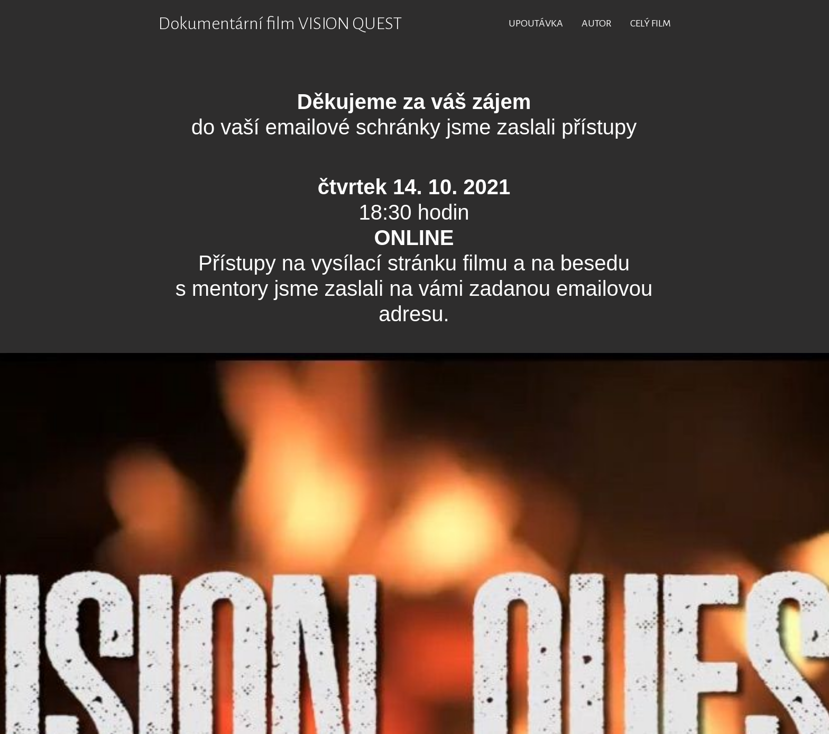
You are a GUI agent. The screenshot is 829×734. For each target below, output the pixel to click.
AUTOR (597, 23)
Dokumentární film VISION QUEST (280, 23)
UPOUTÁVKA (536, 23)
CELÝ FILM (650, 23)
